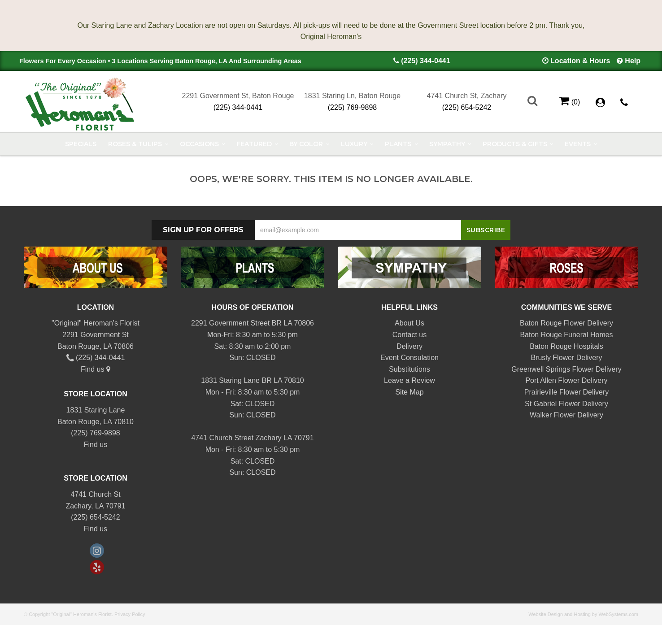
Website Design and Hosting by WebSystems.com (583, 614)
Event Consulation (409, 357)
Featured (254, 144)
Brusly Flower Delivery (566, 357)
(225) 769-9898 (352, 107)
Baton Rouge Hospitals (566, 346)
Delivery (409, 346)
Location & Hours (580, 61)
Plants (398, 144)
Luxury (354, 144)
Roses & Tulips (135, 144)
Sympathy (447, 144)
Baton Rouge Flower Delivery (566, 323)
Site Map (409, 392)
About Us (409, 323)
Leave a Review (409, 380)
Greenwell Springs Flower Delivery (566, 369)
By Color (306, 144)
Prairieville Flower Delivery (566, 392)
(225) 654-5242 (466, 107)
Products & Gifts (515, 144)
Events (578, 144)
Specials (80, 144)
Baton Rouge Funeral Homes (566, 335)
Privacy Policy (129, 614)
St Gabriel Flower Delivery (566, 404)
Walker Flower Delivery (566, 415)
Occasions (199, 144)
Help (632, 61)
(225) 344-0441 (425, 61)
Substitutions (409, 369)
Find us (95, 369)
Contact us (409, 335)
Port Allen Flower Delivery (566, 380)
